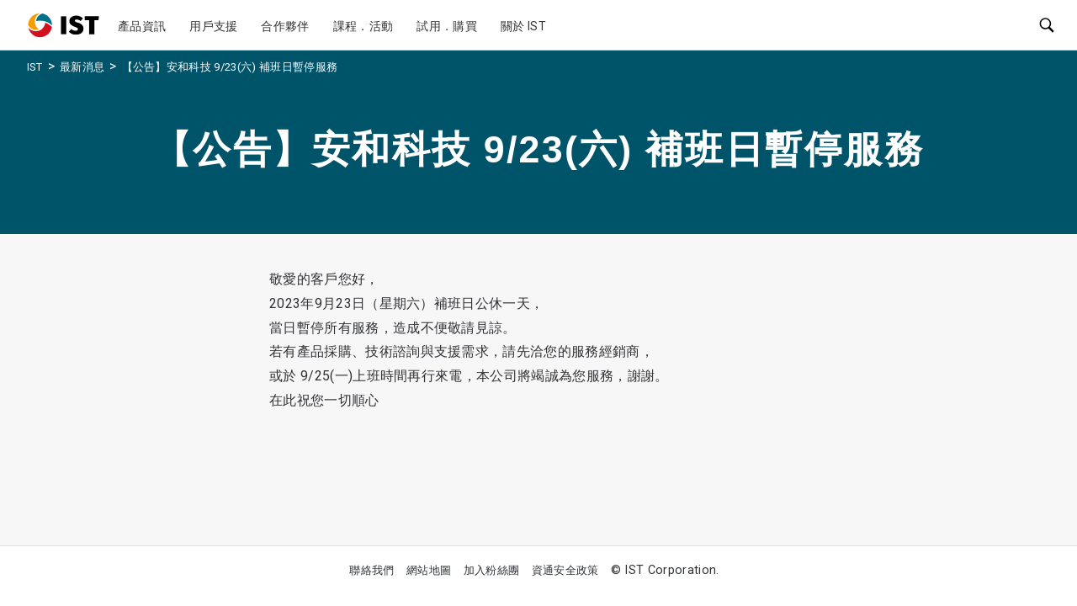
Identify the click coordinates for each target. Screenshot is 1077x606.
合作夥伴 (285, 26)
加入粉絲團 (492, 570)
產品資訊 (142, 26)
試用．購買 (446, 26)
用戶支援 (213, 26)
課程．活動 (363, 26)
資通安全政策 (565, 570)
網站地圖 (428, 570)
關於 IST (523, 26)
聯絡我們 (371, 570)
